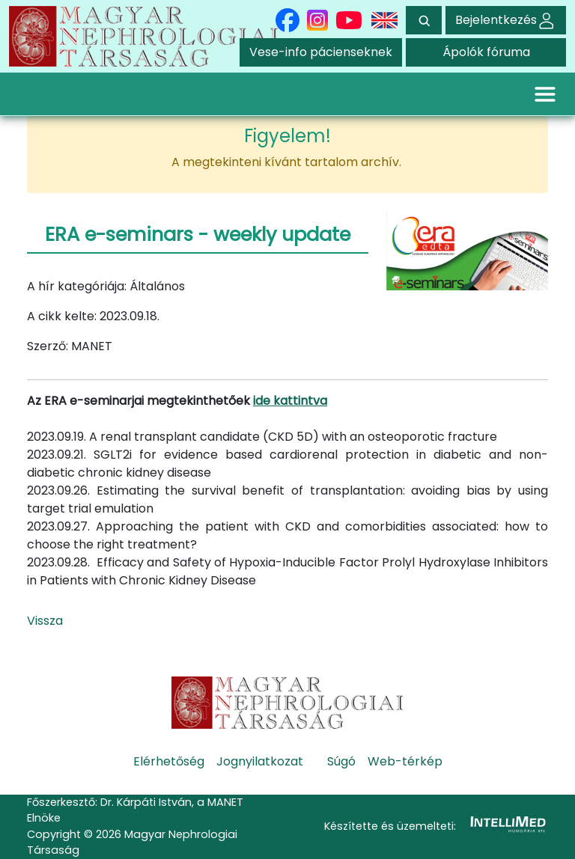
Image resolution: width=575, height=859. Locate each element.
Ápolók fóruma (486, 52)
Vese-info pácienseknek (320, 52)
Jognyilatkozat (259, 761)
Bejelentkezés (505, 19)
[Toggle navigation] (545, 93)
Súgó (341, 761)
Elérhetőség (168, 761)
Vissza (45, 620)
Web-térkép (405, 761)
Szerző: (47, 346)
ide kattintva (290, 400)
